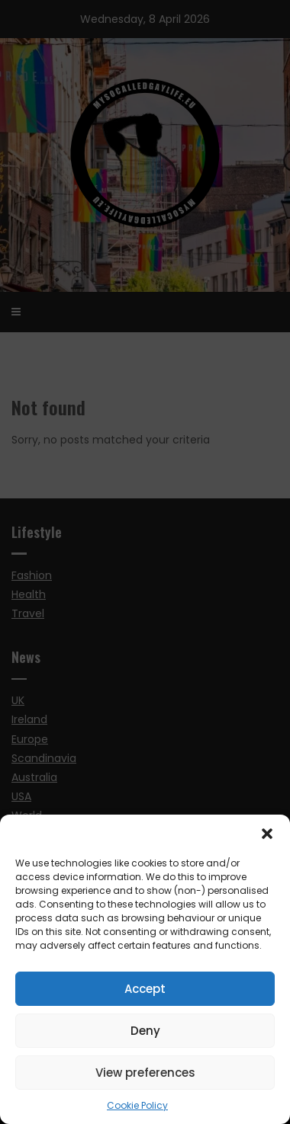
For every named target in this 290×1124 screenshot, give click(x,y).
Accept (145, 989)
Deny (145, 1031)
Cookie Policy (137, 1105)
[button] (267, 833)
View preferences (145, 1073)
